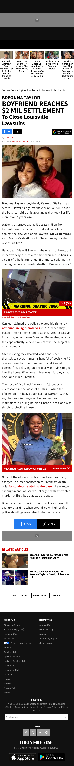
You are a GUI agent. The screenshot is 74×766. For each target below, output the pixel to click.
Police (56, 595)
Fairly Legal (40, 595)
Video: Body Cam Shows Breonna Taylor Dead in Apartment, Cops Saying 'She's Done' (16, 317)
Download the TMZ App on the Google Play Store (51, 757)
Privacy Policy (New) (14, 629)
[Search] (69, 44)
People (7, 679)
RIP (14, 595)
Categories (9, 665)
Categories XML (12, 670)
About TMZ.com (12, 625)
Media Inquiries (46, 643)
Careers (42, 634)
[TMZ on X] (33, 732)
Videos (7, 692)
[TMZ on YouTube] (40, 732)
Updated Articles (12, 656)
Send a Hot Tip (46, 629)
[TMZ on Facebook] (26, 732)
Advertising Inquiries (49, 638)
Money (24, 595)
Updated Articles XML (14, 661)
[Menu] (4, 44)
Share (25, 524)
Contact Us (44, 625)
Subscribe (65, 717)
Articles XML (10, 652)
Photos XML (10, 688)
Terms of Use (10, 634)
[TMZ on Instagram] (46, 732)
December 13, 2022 (21, 141)
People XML (10, 683)
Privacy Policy (50, 707)
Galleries (8, 674)
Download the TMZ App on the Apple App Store (22, 757)
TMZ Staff (10, 137)
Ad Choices (9, 638)
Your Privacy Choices (18, 643)
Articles (7, 647)
